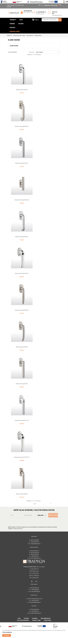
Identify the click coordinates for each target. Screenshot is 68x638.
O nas (19, 618)
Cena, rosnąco (47, 52)
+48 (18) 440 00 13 (35, 588)
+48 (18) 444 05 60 (35, 552)
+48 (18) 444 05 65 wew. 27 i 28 (35, 598)
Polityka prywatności (23, 620)
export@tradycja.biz (35, 591)
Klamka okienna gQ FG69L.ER (22, 310)
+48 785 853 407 (35, 600)
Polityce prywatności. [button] (7, 632)
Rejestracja (54, 5)
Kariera (12, 23)
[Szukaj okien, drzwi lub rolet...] (52, 19)
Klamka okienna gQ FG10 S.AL (22, 273)
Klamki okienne (14, 45)
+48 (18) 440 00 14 (35, 551)
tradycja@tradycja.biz (57, 15)
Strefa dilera (47, 620)
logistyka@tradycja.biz (36, 602)
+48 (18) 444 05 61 (35, 554)
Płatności (34, 618)
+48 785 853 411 (35, 556)
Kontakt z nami (36, 620)
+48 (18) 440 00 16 (35, 542)
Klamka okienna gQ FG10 (22, 89)
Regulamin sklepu (45, 618)
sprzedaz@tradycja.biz (36, 558)
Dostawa (26, 618)
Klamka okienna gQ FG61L (22, 383)
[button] (35, 20)
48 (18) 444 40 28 (28, 11)
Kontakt (12, 27)
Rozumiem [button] (6, 635)
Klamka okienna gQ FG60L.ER (22, 126)
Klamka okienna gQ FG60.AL (21, 236)
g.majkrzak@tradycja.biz (35, 613)
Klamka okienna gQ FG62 (22, 494)
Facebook (39, 5)
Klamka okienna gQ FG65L (22, 347)
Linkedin (41, 5)
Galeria (21, 23)
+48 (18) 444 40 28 (34, 540)
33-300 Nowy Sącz (41, 12)
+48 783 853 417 (35, 611)
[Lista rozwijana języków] (60, 5)
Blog (21, 20)
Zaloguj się (47, 5)
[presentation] (19, 521)
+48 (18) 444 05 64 (35, 609)
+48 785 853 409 (35, 589)
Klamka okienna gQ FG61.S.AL (22, 420)
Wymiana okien (14, 31)
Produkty (13, 20)
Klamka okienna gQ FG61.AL (21, 163)
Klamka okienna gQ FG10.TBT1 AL (22, 457)
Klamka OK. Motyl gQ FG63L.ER (22, 200)
